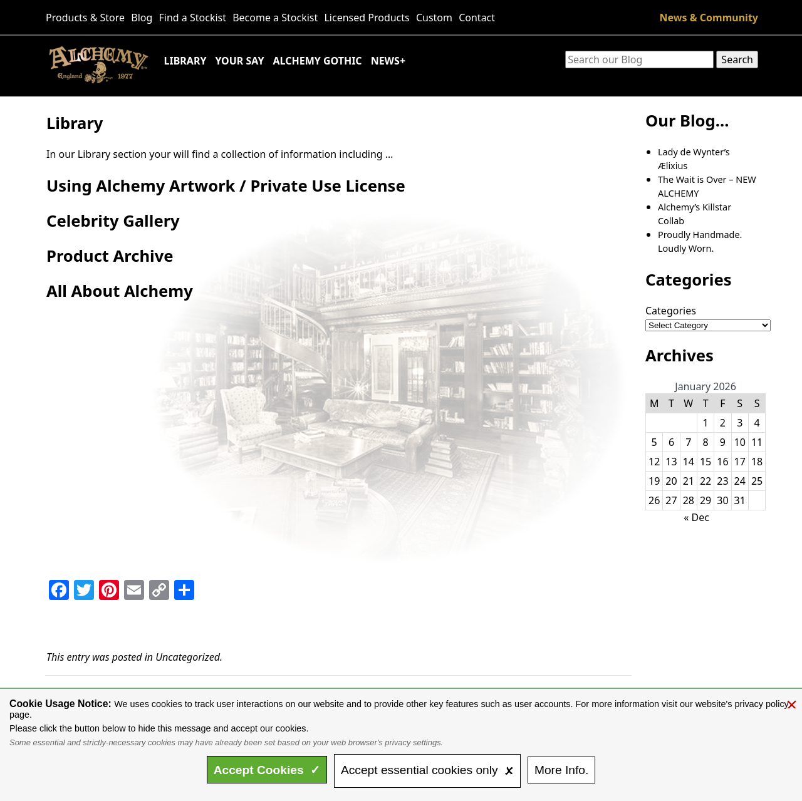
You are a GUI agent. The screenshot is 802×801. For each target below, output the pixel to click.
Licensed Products (366, 17)
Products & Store (85, 17)
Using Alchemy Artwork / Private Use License (225, 186)
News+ (388, 61)
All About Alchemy (119, 291)
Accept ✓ (267, 770)
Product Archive (110, 256)
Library (185, 61)
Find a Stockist (193, 17)
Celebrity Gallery (113, 221)
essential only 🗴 (427, 770)
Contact (477, 17)
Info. (561, 770)
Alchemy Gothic (317, 61)
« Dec (696, 517)
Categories (670, 311)
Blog (141, 17)
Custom (434, 17)
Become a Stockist (275, 17)
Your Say (239, 61)
